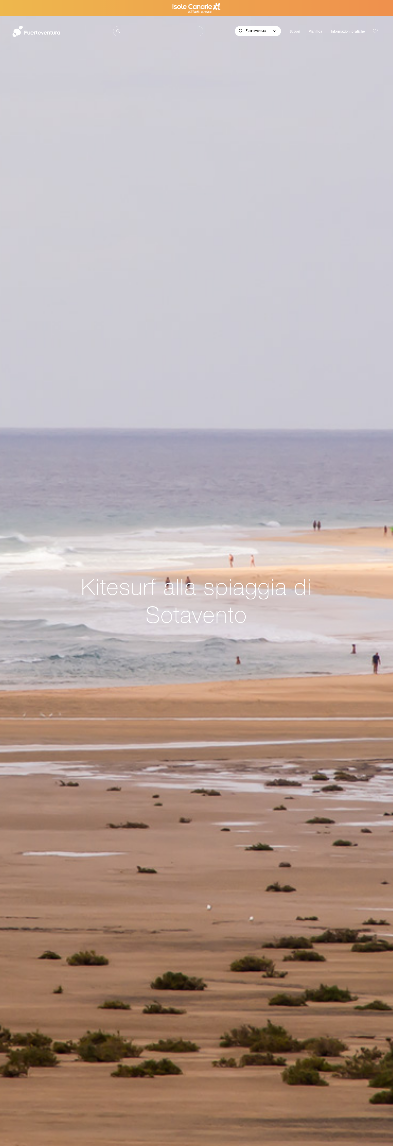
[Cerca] (158, 31)
